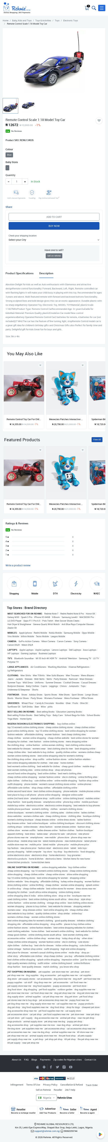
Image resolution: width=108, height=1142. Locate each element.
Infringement (16, 1084)
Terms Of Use (33, 1084)
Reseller (58, 1089)
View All (97, 439)
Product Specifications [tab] (20, 273)
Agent (88, 1110)
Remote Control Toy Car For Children (24, 419)
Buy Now (54, 226)
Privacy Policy (50, 1084)
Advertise (47, 1110)
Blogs (34, 1059)
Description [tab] (46, 273)
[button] (101, 8)
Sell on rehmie (54, 255)
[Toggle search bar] (93, 8)
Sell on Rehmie (43, 1089)
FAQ (26, 1059)
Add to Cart (54, 216)
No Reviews (16, 131)
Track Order (92, 1085)
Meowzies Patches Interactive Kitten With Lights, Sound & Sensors (66, 419)
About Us (16, 1059)
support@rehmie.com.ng (46, 1131)
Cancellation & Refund (71, 1084)
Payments (45, 1059)
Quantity (10, 175)
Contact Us (90, 1059)
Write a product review (18, 565)
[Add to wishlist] (40, 450)
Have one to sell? (54, 250)
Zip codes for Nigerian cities (67, 1059)
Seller (68, 1110)
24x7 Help (70, 1089)
